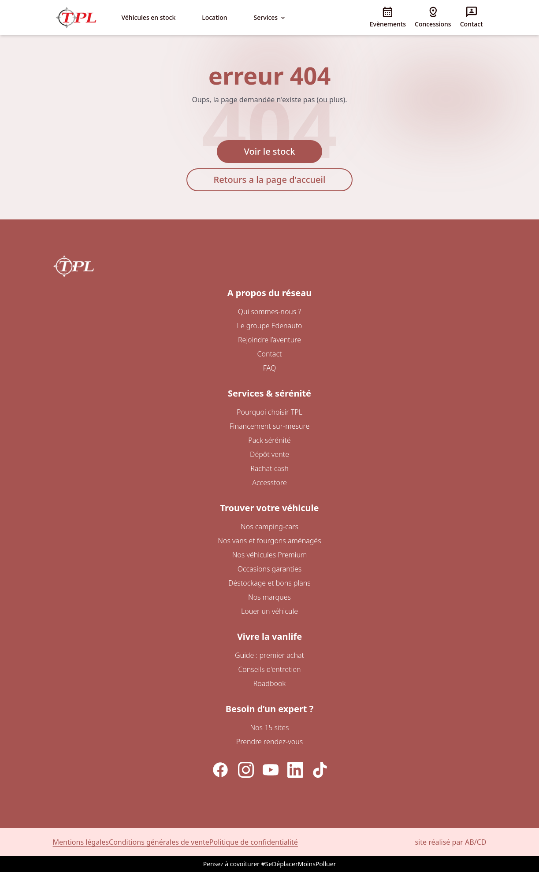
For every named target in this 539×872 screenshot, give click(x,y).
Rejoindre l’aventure (269, 340)
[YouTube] (271, 770)
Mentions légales (81, 842)
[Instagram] (246, 770)
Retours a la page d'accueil (270, 180)
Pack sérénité (269, 440)
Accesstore (269, 482)
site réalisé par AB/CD (450, 842)
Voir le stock (269, 151)
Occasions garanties (270, 569)
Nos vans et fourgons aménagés (269, 540)
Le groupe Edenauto (269, 325)
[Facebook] (220, 770)
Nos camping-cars (269, 526)
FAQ (269, 368)
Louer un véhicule (269, 611)
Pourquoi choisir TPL (269, 412)
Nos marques (269, 597)
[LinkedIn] (295, 770)
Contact (269, 354)
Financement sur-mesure (270, 426)
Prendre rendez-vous (269, 741)
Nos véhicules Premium (269, 555)
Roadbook (269, 683)
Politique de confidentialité (253, 842)
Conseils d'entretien (269, 669)
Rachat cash (269, 468)
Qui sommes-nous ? (269, 311)
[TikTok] (320, 770)
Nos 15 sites (269, 727)
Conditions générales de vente (159, 842)
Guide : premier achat (269, 655)
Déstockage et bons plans (269, 583)
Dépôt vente (269, 454)
